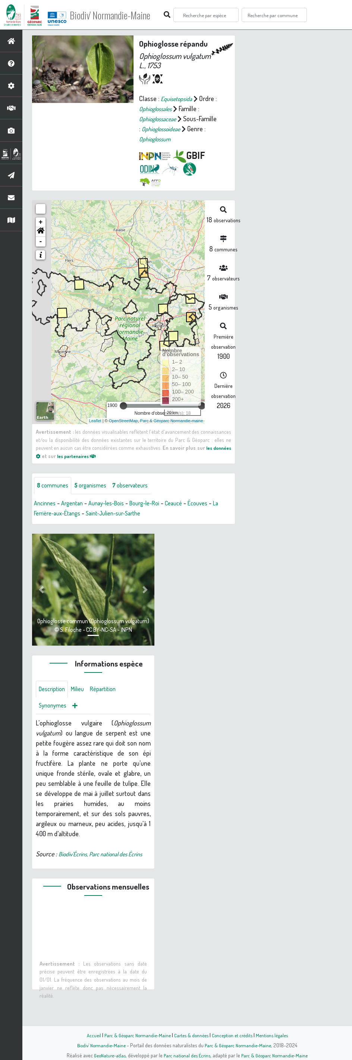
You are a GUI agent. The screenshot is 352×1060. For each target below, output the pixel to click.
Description (54, 700)
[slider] (123, 415)
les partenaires (101, 465)
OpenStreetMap (123, 430)
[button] (40, 242)
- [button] (41, 251)
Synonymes (54, 718)
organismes (96, 496)
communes (54, 496)
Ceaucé (190, 513)
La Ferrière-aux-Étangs (64, 524)
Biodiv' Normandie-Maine (122, 14)
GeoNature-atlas (105, 1055)
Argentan (76, 513)
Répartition (110, 700)
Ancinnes (46, 513)
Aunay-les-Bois (114, 513)
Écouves (216, 513)
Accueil (86, 1035)
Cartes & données (191, 1035)
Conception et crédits (235, 1035)
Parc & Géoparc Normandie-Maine (133, 1035)
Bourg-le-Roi (157, 513)
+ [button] (41, 232)
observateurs (140, 496)
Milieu (82, 700)
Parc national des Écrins (186, 1055)
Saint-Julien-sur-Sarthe (131, 524)
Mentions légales (277, 1035)
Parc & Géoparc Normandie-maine (171, 430)
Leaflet (95, 430)
